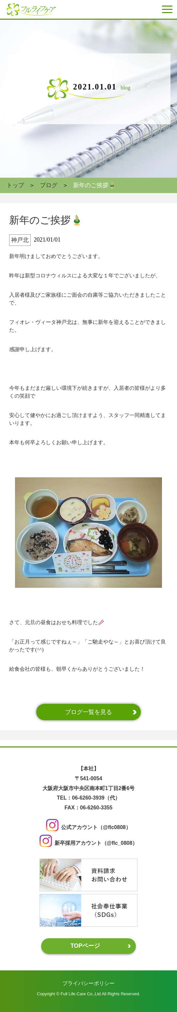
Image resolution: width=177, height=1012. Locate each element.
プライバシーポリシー (88, 983)
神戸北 (20, 240)
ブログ (48, 185)
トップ (15, 185)
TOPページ (85, 946)
